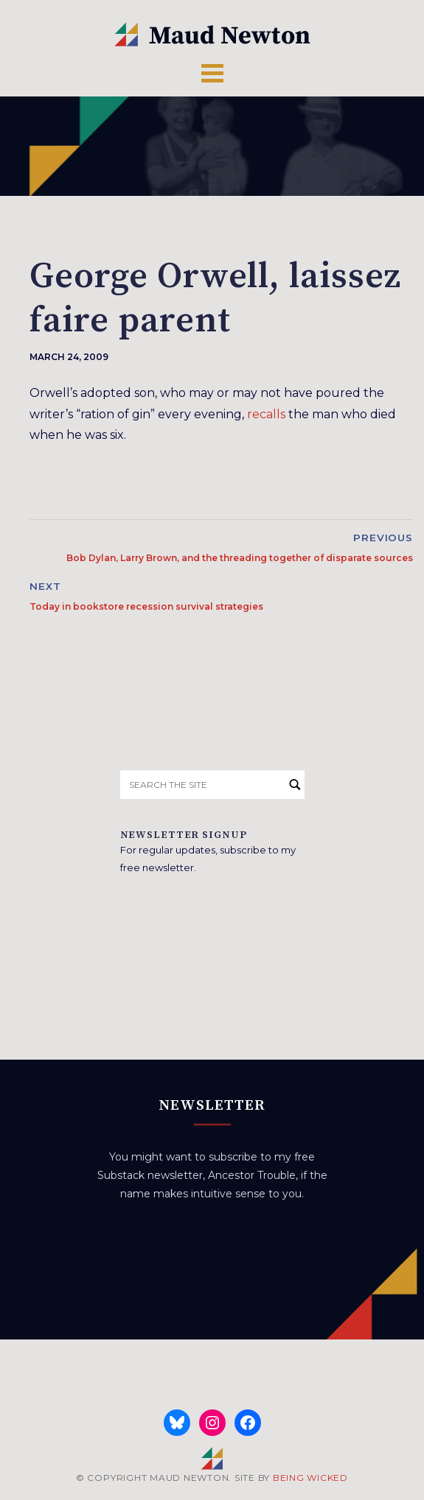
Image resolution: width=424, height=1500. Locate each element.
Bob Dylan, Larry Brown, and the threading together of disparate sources (239, 557)
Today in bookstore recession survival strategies (146, 606)
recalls (266, 414)
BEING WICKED (310, 1477)
